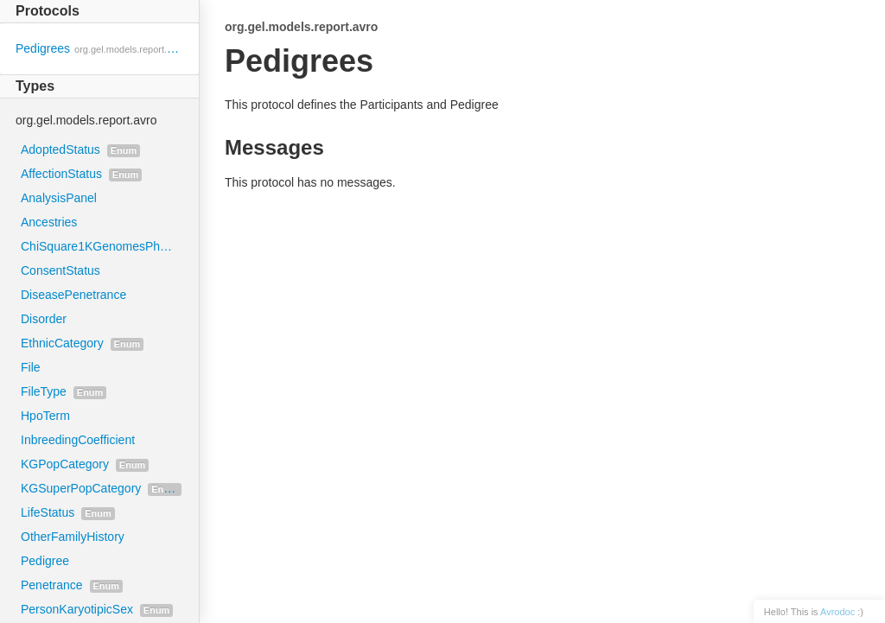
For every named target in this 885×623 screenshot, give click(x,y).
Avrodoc (837, 612)
